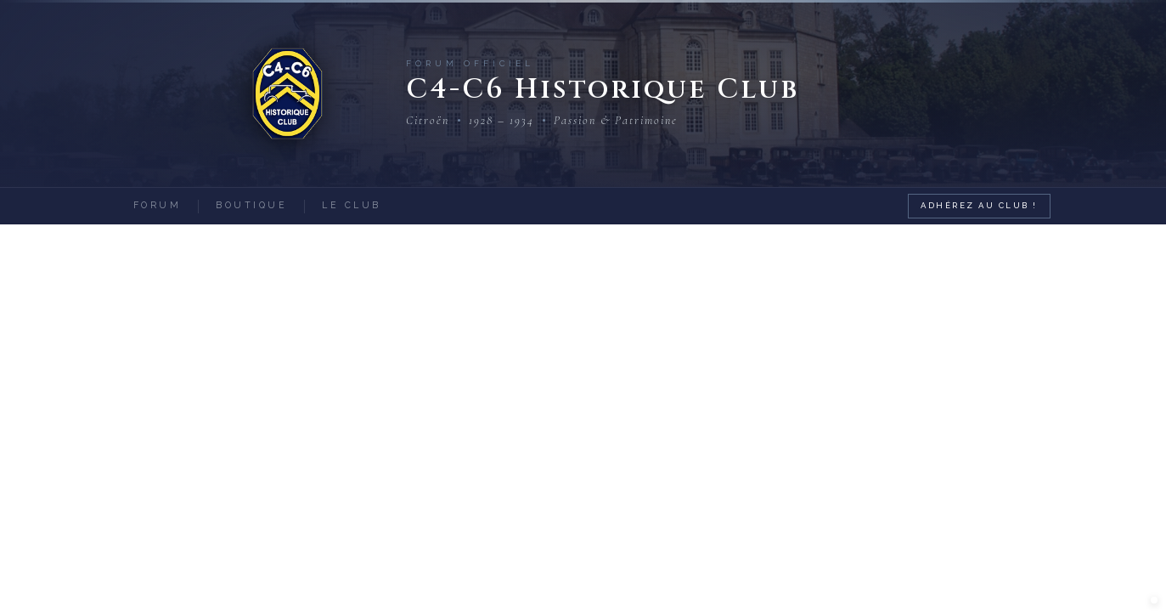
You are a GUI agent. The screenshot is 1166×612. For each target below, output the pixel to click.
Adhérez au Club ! (979, 205)
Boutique (251, 205)
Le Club (351, 205)
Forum (157, 205)
